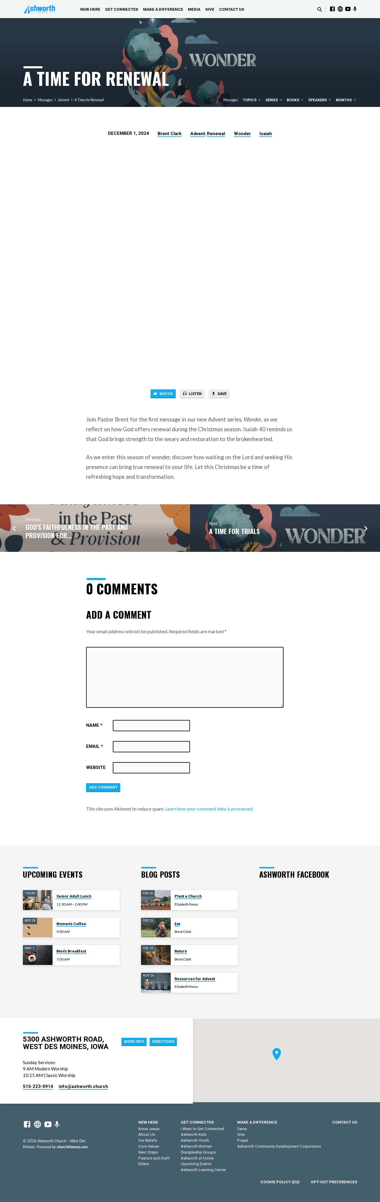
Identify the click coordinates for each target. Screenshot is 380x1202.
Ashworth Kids (193, 1134)
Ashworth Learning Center (203, 1170)
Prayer (242, 1140)
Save (223, 394)
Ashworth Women (196, 1146)
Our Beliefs (147, 1140)
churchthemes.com (72, 1146)
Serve (242, 1129)
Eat (177, 924)
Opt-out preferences (334, 1181)
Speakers (320, 100)
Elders (143, 1164)
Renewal (216, 133)
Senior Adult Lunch (73, 896)
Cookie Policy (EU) (280, 1181)
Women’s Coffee (71, 924)
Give (209, 9)
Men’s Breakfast (71, 951)
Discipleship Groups (198, 1152)
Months (346, 100)
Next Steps (148, 1152)
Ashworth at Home (197, 1158)
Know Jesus (148, 1129)
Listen (191, 394)
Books (295, 100)
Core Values (148, 1146)
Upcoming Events (196, 1164)
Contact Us (231, 9)
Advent (63, 100)
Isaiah (265, 133)
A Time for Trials (234, 532)
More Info (162, 1035)
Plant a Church (188, 896)
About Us (146, 1134)
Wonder (242, 133)
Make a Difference (163, 9)
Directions (161, 1047)
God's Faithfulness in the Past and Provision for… (77, 532)
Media (194, 9)
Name (94, 726)
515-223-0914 (38, 1086)
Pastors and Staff (154, 1158)
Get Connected (121, 9)
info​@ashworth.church (83, 1086)
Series (274, 100)
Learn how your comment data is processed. (209, 811)
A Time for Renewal (89, 100)
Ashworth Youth (195, 1140)
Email (94, 748)
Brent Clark (169, 133)
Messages (45, 100)
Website (96, 769)
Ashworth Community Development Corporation (279, 1146)
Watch (159, 394)
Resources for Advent (195, 979)
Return (181, 951)
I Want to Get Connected (202, 1129)
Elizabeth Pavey (186, 904)
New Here (90, 9)
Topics (252, 100)
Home (27, 100)
